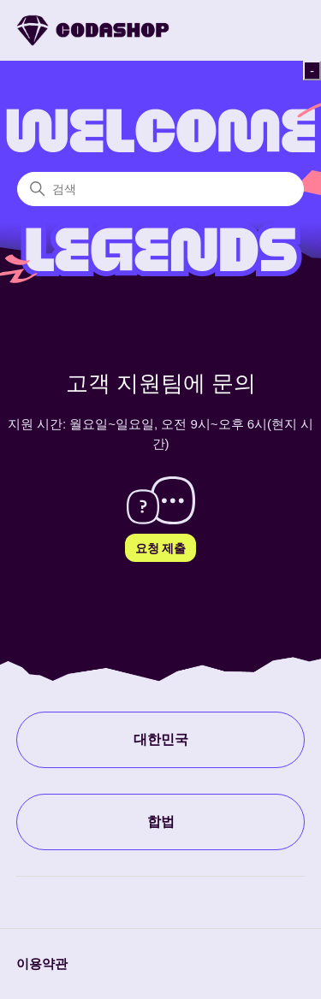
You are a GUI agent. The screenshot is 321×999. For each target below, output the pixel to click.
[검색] (160, 189)
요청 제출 (161, 548)
